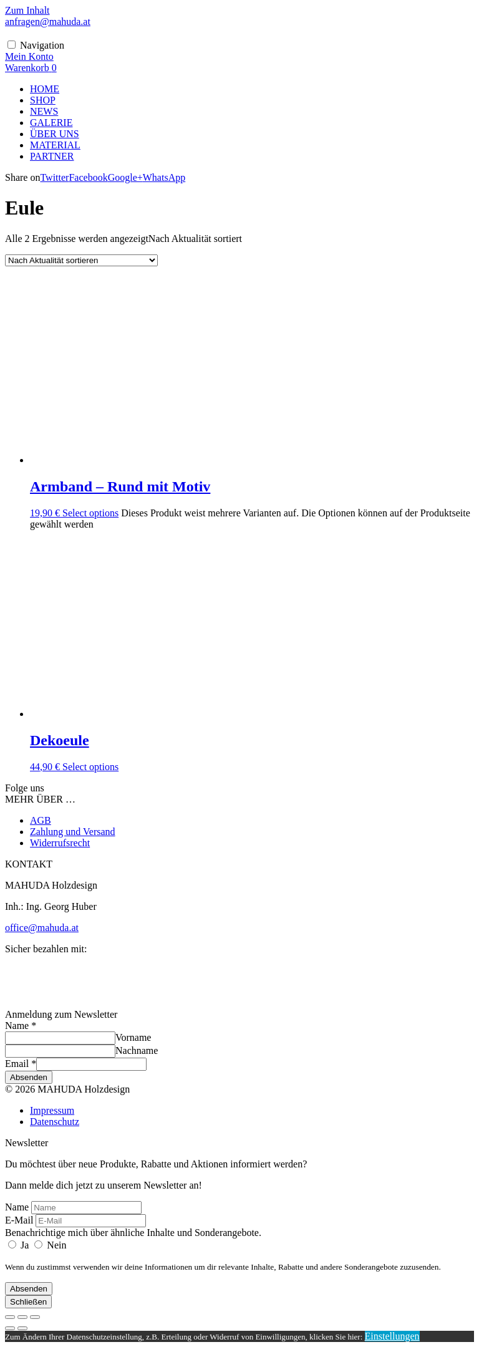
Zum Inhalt (27, 10)
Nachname (136, 1050)
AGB (40, 820)
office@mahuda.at (42, 927)
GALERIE (51, 122)
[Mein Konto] (29, 56)
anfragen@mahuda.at (47, 21)
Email (20, 1063)
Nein (50, 1245)
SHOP (43, 100)
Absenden (28, 1077)
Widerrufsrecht (60, 843)
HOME (44, 89)
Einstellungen (392, 1336)
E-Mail (19, 1220)
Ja (19, 1245)
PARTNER (52, 156)
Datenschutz (54, 1121)
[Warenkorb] (31, 67)
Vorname (133, 1037)
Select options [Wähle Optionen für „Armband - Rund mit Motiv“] (90, 513)
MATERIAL (55, 145)
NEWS (44, 111)
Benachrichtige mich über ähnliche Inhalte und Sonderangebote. (133, 1232)
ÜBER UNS (54, 133)
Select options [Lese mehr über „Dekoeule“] (90, 766)
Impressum (52, 1110)
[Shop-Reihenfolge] (81, 260)
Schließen (28, 1301)
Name (20, 1025)
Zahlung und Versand (72, 831)
